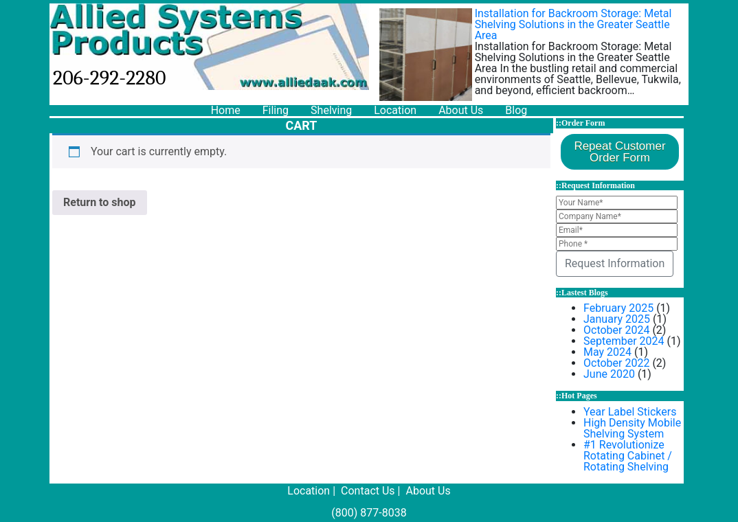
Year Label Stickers (629, 411)
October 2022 (616, 363)
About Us (460, 110)
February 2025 (618, 308)
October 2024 (616, 330)
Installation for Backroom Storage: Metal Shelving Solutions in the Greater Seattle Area (573, 24)
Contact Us (368, 490)
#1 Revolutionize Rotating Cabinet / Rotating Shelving (627, 455)
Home (226, 110)
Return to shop (99, 202)
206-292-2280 (109, 78)
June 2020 (609, 374)
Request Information (614, 263)
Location (395, 110)
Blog (516, 110)
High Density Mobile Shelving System (632, 428)
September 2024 (623, 341)
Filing (275, 110)
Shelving (331, 110)
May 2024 (607, 352)
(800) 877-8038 (368, 512)
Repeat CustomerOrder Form (619, 151)
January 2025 (616, 319)
